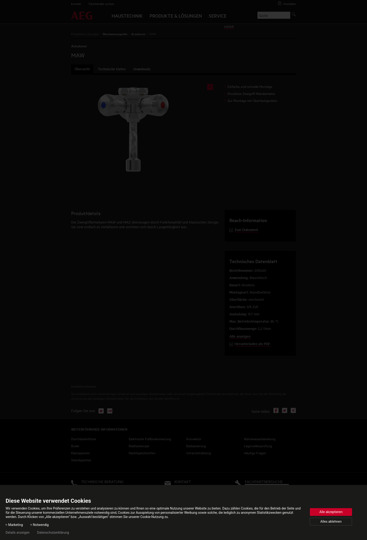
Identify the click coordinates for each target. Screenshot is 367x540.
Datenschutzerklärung (53, 532)
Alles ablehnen (331, 521)
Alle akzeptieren (331, 512)
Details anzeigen (17, 532)
